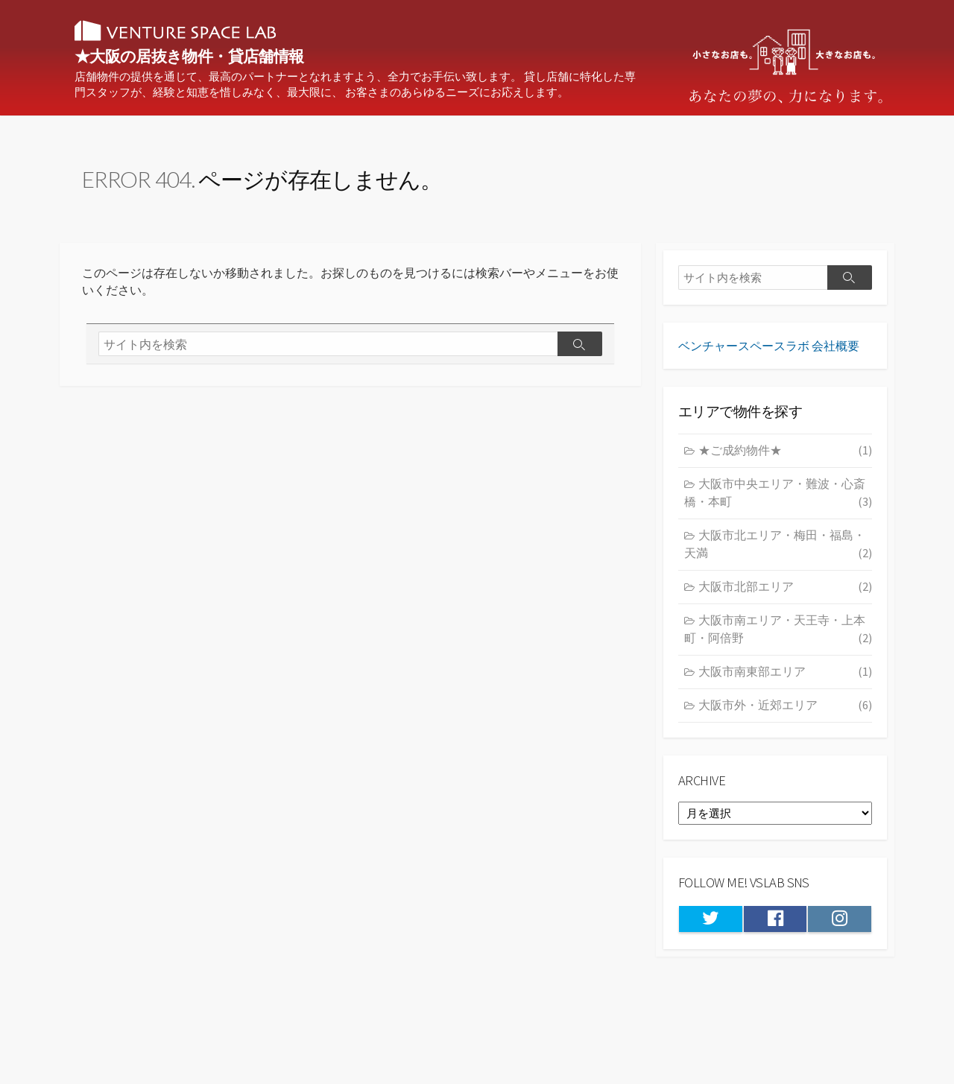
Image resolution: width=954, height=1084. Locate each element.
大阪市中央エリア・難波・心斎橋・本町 (778, 503)
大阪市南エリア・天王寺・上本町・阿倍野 (778, 639)
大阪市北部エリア (785, 597)
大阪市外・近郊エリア (785, 714)
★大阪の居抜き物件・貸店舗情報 (238, 57)
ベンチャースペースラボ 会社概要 (768, 353)
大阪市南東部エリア (785, 681)
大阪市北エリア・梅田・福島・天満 (778, 554)
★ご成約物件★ (785, 460)
